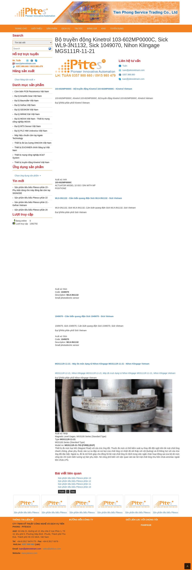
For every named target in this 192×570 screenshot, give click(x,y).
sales (45, 549)
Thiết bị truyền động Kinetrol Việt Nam (31, 162)
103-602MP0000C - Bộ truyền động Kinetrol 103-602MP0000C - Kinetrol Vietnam (93, 89)
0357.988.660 (127, 74)
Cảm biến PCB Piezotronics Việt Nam (31, 91)
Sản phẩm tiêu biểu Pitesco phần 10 (74, 487)
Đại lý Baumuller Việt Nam (26, 100)
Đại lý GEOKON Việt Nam (26, 109)
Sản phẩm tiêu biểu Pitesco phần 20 (31, 210)
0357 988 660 (28, 544)
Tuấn (123, 66)
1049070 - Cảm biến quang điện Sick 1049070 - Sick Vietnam (84, 316)
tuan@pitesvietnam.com (26, 64)
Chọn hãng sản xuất (25, 79)
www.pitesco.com (29, 553)
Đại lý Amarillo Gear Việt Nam (28, 96)
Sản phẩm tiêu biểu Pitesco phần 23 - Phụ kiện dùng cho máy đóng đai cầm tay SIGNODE (31, 190)
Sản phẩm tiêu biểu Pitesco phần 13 (74, 478)
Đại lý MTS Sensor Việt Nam (27, 126)
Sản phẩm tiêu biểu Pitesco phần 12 (74, 481)
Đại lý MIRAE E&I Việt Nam (27, 114)
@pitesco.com (54, 549)
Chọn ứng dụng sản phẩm (28, 175)
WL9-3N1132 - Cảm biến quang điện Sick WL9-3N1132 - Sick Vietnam (88, 198)
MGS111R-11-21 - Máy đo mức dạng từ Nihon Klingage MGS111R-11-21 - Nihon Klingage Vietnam (102, 364)
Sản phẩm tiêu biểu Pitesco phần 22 (31, 198)
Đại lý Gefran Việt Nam (24, 105)
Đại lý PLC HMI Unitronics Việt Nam (30, 131)
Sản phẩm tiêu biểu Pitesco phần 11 (74, 484)
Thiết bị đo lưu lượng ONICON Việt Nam (32, 143)
